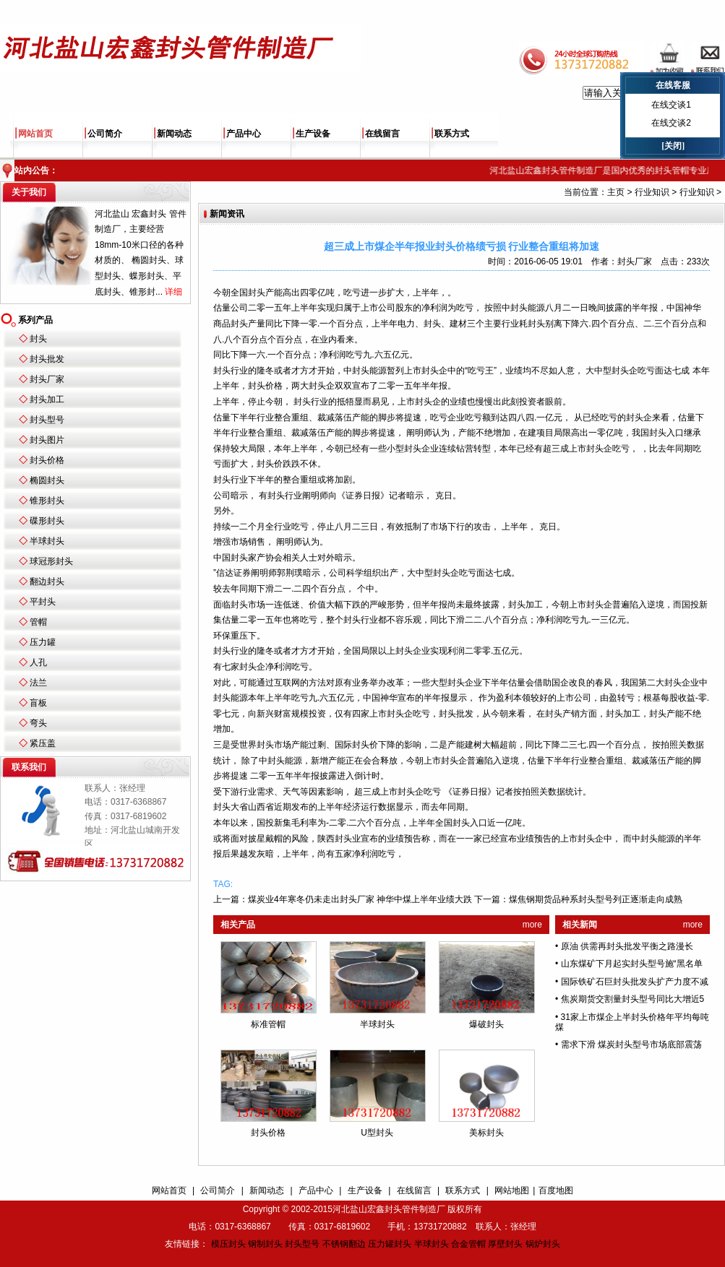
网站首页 (35, 134)
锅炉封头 (542, 1244)
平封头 (43, 602)
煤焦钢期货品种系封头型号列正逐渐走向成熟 (595, 899)
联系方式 (451, 134)
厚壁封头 (505, 1244)
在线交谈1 (671, 105)
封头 (38, 339)
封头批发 (47, 359)
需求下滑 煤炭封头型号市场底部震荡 (631, 1044)
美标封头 (486, 1133)
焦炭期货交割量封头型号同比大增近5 (633, 999)
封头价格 (47, 460)
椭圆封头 (47, 480)
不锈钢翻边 (344, 1244)
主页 (616, 192)
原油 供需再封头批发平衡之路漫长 (627, 946)
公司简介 (104, 134)
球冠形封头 (51, 561)
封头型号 (47, 420)
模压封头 (228, 1244)
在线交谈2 (671, 123)
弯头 (38, 723)
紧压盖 (43, 743)
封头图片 (47, 440)
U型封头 (377, 1133)
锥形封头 (47, 501)
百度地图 (556, 1190)
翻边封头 (47, 581)
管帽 (38, 622)
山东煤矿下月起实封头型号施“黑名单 (632, 964)
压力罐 (43, 642)
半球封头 (47, 541)
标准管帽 (268, 1024)
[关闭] (673, 146)
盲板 (38, 703)
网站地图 (511, 1190)
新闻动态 (174, 134)
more (532, 925)
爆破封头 (486, 1024)
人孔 (38, 662)
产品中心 (243, 134)
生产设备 (313, 134)
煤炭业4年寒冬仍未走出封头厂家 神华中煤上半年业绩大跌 (360, 899)
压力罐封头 (389, 1244)
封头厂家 (47, 379)
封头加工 (47, 399)
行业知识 (652, 192)
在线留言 (382, 134)
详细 (173, 292)
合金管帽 (468, 1244)
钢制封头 (265, 1244)
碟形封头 (47, 521)
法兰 (38, 683)
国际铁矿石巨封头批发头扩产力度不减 (634, 982)
